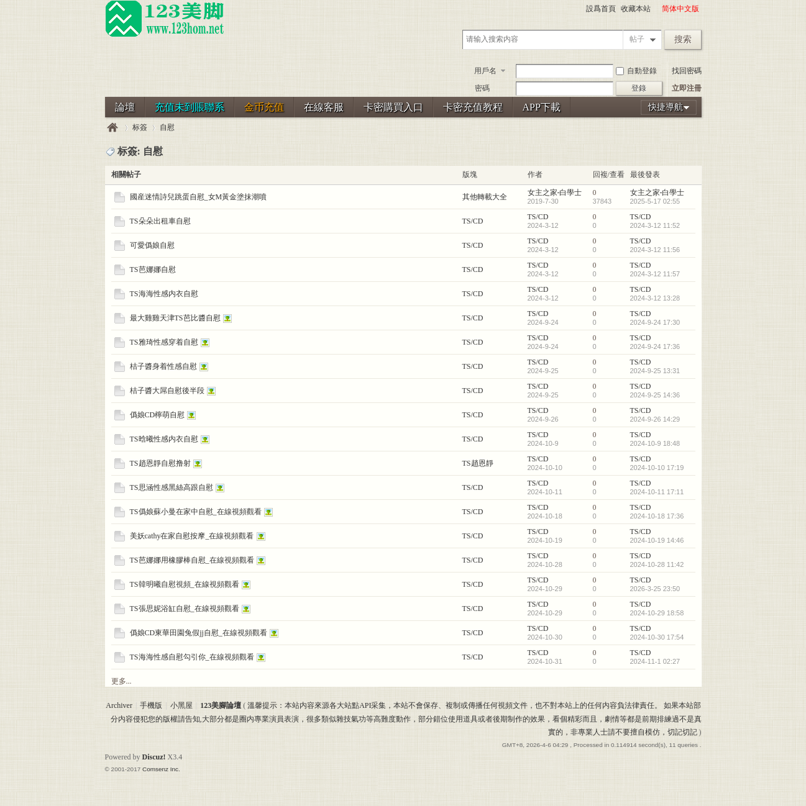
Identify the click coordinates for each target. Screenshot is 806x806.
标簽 (139, 127)
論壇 (125, 107)
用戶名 (485, 70)
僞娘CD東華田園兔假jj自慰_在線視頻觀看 (198, 632)
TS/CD (472, 221)
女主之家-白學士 (555, 192)
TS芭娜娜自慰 (153, 269)
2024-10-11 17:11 (657, 492)
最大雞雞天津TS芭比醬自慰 (175, 318)
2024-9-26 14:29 (655, 419)
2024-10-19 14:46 (657, 540)
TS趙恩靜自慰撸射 (160, 463)
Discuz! (154, 757)
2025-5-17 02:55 (655, 201)
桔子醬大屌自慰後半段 (167, 390)
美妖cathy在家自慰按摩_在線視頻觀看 (192, 536)
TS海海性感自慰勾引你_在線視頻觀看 (192, 657)
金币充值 (264, 107)
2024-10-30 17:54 (657, 637)
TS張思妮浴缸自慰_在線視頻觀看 (184, 608)
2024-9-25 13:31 (655, 370)
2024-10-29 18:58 (657, 613)
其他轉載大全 (484, 196)
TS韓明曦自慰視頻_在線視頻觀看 (184, 584)
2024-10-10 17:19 (657, 467)
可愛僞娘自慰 (152, 245)
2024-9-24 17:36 (655, 346)
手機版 (151, 705)
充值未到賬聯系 (189, 107)
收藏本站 (636, 8)
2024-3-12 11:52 (655, 225)
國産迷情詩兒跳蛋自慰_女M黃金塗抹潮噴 (198, 196)
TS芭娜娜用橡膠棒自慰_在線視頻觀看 (192, 560)
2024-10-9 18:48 (655, 443)
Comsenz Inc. (161, 769)
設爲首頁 (601, 8)
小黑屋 (181, 705)
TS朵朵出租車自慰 (160, 221)
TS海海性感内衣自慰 (164, 293)
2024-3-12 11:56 (655, 249)
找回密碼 (687, 70)
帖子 (637, 39)
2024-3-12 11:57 (655, 274)
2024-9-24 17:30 (655, 322)
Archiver (119, 705)
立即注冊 (687, 88)
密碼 (482, 88)
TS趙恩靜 (477, 463)
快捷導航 (665, 107)
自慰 (167, 127)
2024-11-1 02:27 (655, 661)
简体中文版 (680, 8)
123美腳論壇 (112, 128)
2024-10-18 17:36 (657, 516)
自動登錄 (636, 70)
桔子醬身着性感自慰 (163, 366)
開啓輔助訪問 (656, 8)
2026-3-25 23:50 (655, 588)
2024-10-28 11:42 (657, 564)
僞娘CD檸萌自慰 (157, 414)
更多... (121, 681)
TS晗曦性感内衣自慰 (164, 439)
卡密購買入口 (393, 107)
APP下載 (542, 107)
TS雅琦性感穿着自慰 (164, 342)
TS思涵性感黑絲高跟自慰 (171, 487)
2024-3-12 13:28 (655, 298)
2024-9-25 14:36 (655, 395)
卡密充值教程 (473, 107)
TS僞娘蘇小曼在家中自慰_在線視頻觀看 (196, 511)
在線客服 (324, 107)
